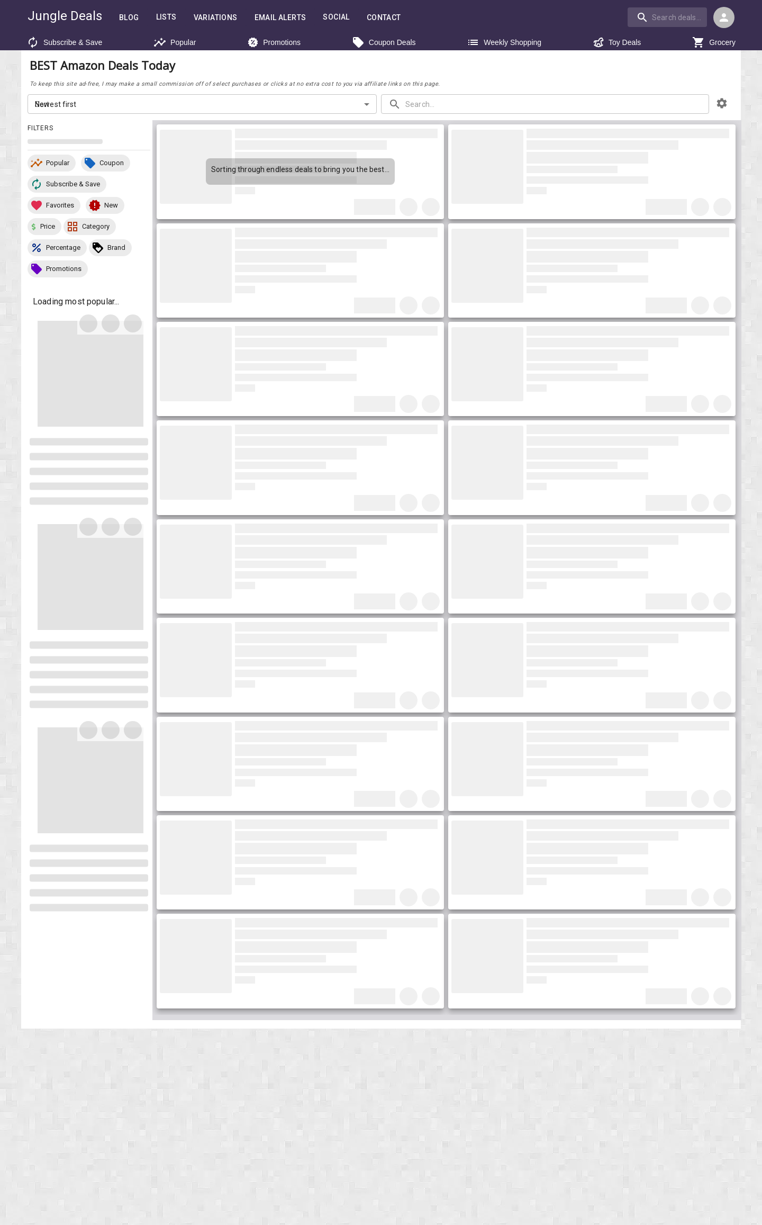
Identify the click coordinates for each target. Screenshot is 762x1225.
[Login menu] (723, 17)
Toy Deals (616, 42)
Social (335, 17)
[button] (52, 165)
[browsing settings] (721, 105)
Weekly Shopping (503, 42)
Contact (383, 17)
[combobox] (668, 16)
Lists (163, 17)
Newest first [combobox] (55, 106)
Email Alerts (278, 17)
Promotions (273, 42)
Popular (172, 42)
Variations (213, 17)
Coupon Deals (382, 42)
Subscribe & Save (61, 42)
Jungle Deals (64, 15)
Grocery (715, 42)
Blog (127, 17)
